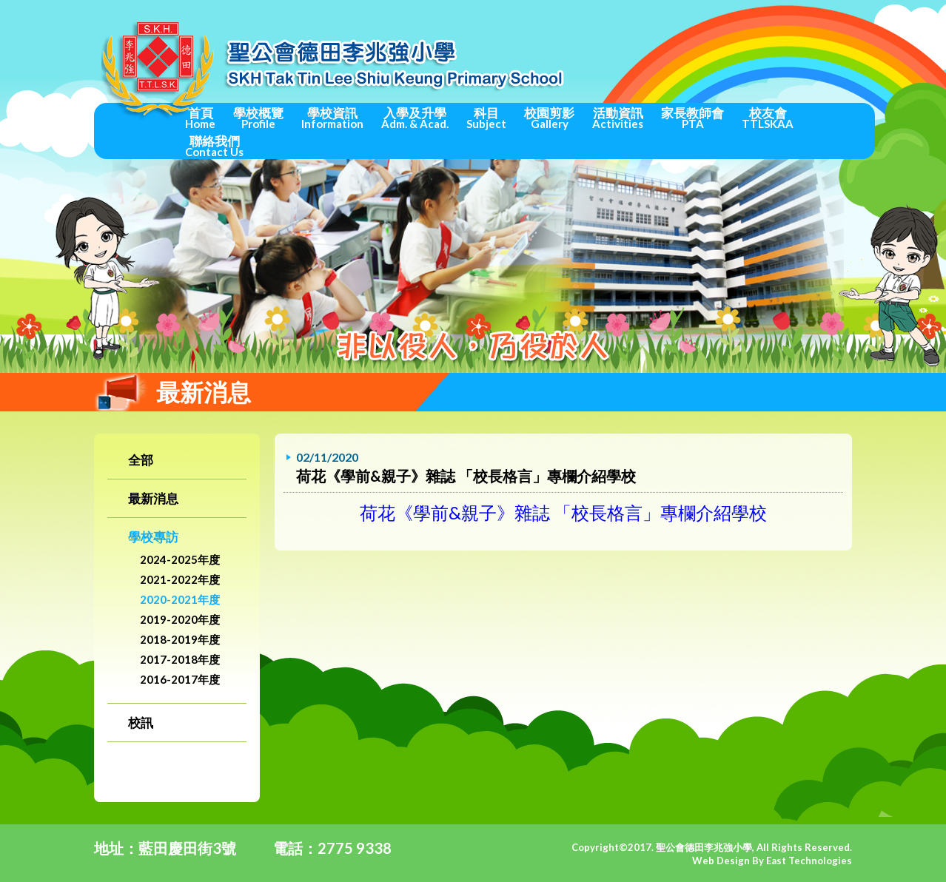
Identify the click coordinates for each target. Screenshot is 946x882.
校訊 (140, 722)
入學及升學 (415, 117)
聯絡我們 (214, 145)
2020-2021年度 (180, 599)
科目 (486, 117)
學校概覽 (258, 117)
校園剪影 (549, 117)
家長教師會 (692, 117)
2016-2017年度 (180, 679)
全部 (140, 460)
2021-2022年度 (180, 579)
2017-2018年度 (180, 659)
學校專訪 (153, 537)
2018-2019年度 (180, 639)
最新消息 (153, 498)
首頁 (200, 117)
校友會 (768, 117)
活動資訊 (617, 117)
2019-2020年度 (180, 619)
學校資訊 (332, 117)
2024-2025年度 (180, 559)
